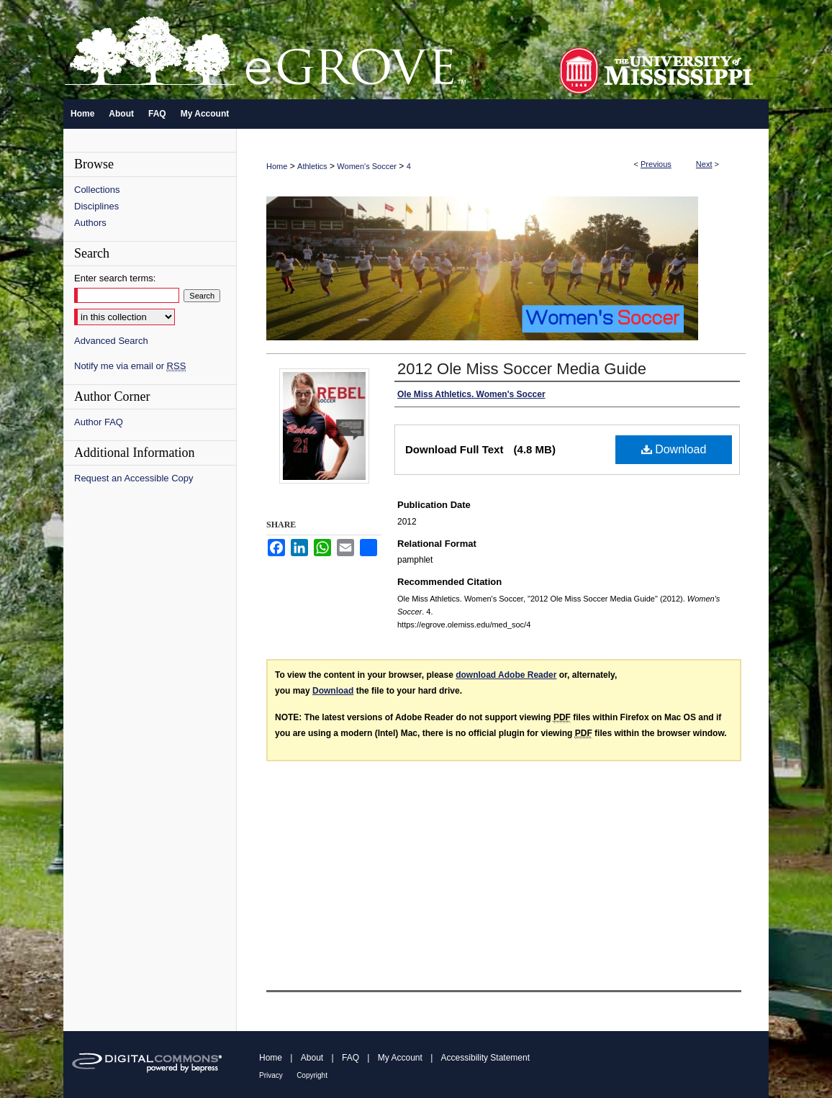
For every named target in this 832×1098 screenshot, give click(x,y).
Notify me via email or (130, 365)
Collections (97, 189)
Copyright (312, 1075)
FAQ (350, 1058)
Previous (656, 164)
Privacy (271, 1075)
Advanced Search (111, 340)
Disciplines (96, 206)
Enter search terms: (114, 278)
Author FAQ (98, 422)
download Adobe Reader (506, 675)
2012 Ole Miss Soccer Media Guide (521, 369)
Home (276, 166)
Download (674, 449)
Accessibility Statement (485, 1058)
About (312, 1058)
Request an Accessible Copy (133, 478)
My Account (400, 1058)
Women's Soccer (367, 166)
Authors (90, 222)
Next (704, 164)
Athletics (312, 166)
